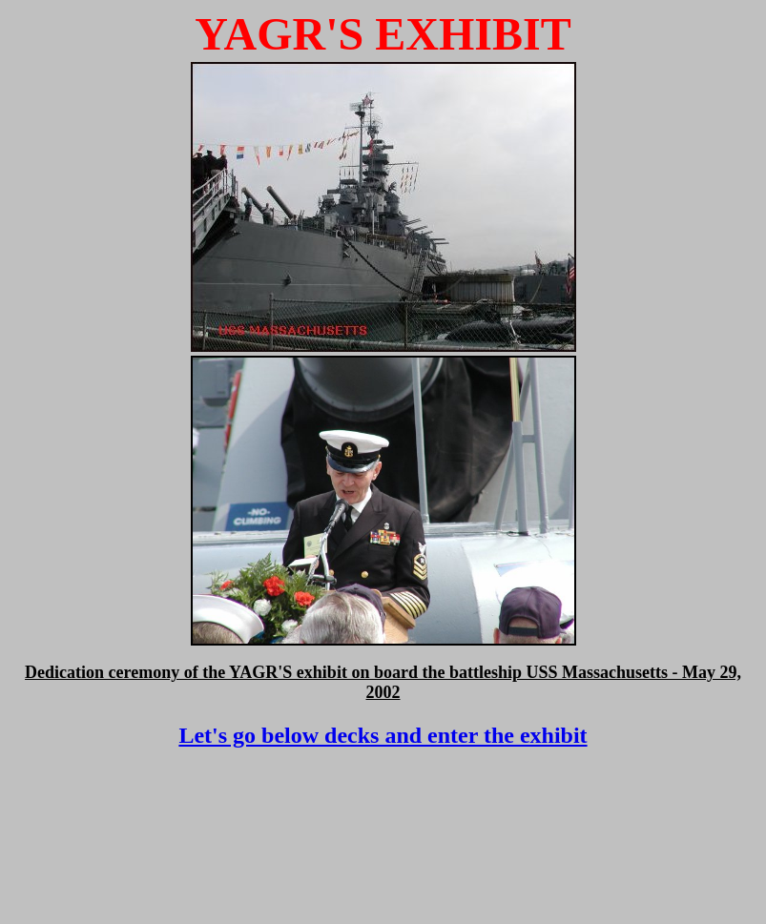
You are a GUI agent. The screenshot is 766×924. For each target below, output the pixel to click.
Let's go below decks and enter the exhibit (382, 735)
